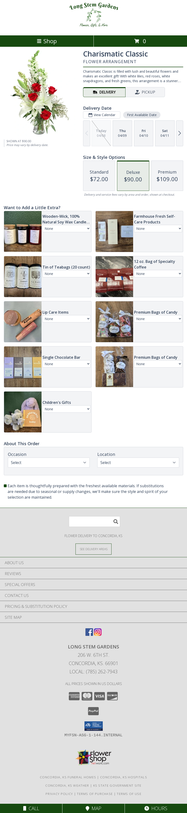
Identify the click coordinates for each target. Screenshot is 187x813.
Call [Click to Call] (31, 808)
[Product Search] (94, 521)
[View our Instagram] (98, 634)
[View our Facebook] (89, 634)
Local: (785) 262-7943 (93, 671)
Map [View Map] (93, 808)
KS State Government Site (117, 785)
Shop (47, 41)
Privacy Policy (59, 794)
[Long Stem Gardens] (93, 28)
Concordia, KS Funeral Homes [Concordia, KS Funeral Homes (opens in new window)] (68, 777)
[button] (93, 726)
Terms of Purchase (95, 794)
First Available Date (142, 115)
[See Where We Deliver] (93, 549)
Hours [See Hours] (155, 808)
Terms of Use (129, 794)
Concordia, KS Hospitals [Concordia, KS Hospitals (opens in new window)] (123, 777)
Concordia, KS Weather (67, 785)
